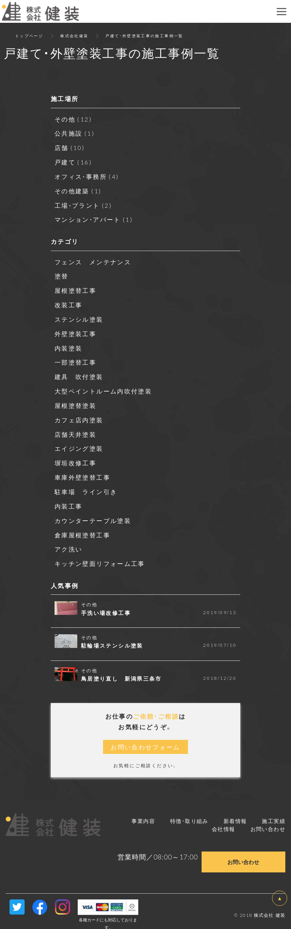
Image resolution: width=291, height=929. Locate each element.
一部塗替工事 (75, 358)
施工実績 (273, 813)
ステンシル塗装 (79, 316)
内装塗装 (69, 344)
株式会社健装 (74, 35)
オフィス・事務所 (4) (87, 175)
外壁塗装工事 (75, 330)
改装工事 (69, 302)
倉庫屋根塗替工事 (82, 527)
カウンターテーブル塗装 (93, 513)
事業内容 (143, 813)
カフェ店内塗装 (79, 414)
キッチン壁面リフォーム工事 (100, 556)
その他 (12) (73, 118)
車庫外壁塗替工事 (82, 471)
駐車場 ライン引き (86, 485)
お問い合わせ (267, 821)
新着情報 (235, 813)
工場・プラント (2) (84, 203)
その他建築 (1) (78, 189)
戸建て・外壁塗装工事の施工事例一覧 (145, 35)
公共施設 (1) (75, 132)
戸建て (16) (73, 161)
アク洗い (69, 542)
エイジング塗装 (79, 443)
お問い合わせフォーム (145, 739)
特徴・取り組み (189, 813)
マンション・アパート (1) (94, 217)
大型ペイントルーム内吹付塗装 (103, 386)
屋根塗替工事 (75, 287)
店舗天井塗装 (75, 429)
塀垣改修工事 (75, 457)
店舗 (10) (70, 147)
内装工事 (69, 499)
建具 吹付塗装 (79, 372)
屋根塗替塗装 (75, 400)
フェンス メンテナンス (93, 259)
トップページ (29, 35)
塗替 (62, 273)
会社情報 (223, 821)
